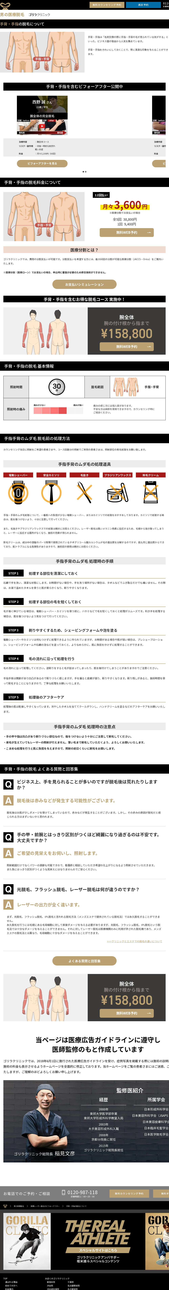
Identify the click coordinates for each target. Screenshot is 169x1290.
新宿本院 (51, 1280)
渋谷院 (50, 1283)
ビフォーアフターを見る (29, 163)
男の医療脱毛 (19, 1204)
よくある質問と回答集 (84, 959)
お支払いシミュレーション (84, 282)
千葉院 (71, 1280)
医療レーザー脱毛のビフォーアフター (45, 1204)
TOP (5, 1276)
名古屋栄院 (73, 1287)
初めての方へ (11, 1283)
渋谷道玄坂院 (53, 1287)
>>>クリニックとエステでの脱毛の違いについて (134, 939)
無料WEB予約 (126, 230)
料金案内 (9, 1287)
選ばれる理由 (11, 1280)
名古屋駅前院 (74, 1283)
